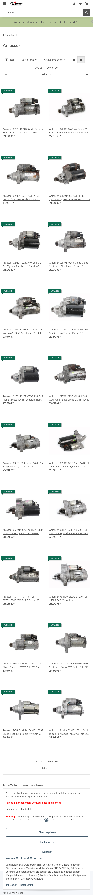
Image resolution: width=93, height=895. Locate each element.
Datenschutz (26, 885)
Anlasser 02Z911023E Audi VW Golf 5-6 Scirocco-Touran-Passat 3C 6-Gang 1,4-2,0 (68, 331)
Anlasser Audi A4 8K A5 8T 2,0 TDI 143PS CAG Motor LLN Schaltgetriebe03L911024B (68, 598)
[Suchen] (86, 12)
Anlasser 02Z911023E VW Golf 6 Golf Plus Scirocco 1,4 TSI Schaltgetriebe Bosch (23, 398)
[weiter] (87, 74)
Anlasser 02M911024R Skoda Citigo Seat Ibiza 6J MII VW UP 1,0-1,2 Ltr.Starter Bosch (68, 264)
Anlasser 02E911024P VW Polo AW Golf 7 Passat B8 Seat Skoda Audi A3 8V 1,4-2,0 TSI (69, 130)
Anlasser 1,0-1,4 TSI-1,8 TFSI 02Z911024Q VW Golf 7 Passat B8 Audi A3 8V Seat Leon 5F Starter (21, 598)
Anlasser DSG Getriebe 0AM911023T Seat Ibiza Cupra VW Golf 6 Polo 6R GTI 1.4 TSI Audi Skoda (69, 665)
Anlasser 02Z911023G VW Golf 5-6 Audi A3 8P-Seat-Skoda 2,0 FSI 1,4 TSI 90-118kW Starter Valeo (69, 398)
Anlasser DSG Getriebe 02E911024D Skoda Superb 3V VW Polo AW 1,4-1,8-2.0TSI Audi (22, 665)
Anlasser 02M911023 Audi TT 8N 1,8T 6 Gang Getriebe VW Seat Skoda (69, 197)
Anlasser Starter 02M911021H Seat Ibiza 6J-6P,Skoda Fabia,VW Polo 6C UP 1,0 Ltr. (68, 732)
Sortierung (28, 59)
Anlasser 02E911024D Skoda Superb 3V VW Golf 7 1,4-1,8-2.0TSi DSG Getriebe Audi (23, 130)
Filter (9, 59)
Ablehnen (47, 851)
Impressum (11, 885)
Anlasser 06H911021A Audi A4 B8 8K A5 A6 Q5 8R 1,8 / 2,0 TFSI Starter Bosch (23, 531)
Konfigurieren (47, 842)
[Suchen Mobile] (43, 12)
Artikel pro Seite (53, 59)
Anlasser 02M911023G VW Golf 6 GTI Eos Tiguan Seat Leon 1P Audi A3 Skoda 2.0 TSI (23, 264)
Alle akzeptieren (47, 832)
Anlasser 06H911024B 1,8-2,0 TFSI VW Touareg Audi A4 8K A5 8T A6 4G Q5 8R (69, 531)
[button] (74, 3)
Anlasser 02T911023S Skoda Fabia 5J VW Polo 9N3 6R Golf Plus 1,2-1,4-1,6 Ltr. (23, 331)
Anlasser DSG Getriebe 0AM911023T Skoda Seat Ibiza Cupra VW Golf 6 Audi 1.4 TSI (23, 732)
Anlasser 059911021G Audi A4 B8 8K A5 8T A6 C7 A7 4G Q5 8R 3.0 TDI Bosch (69, 464)
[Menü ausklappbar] (4, 2)
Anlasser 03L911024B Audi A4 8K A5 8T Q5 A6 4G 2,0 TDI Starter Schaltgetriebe (23, 464)
